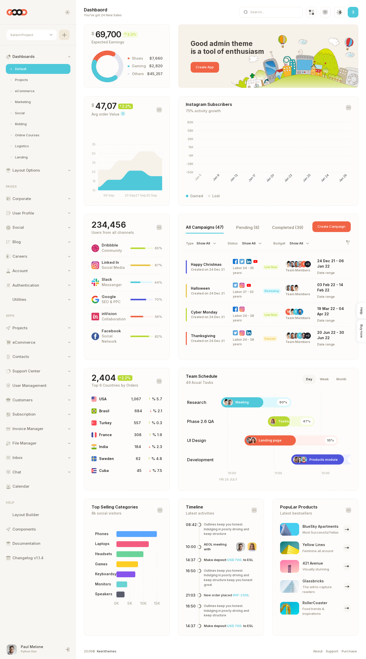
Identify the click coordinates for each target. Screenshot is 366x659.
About (318, 651)
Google (109, 296)
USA (102, 399)
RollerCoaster (314, 603)
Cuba (104, 470)
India (103, 446)
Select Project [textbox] (21, 35)
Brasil (104, 411)
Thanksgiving (203, 336)
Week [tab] (324, 379)
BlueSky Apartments (320, 526)
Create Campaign (331, 226)
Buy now (362, 331)
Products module (323, 459)
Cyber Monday (204, 312)
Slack (107, 279)
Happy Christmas (206, 264)
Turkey (105, 423)
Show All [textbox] (203, 243)
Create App (205, 67)
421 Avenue (312, 563)
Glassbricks (313, 581)
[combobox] (32, 35)
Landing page (270, 440)
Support (332, 651)
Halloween (200, 288)
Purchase (349, 651)
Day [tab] (309, 379)
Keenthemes (106, 651)
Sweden (106, 458)
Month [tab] (341, 379)
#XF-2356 (241, 595)
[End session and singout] (67, 649)
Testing (284, 421)
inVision (109, 313)
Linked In (110, 262)
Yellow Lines (313, 544)
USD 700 (234, 560)
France (105, 435)
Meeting (242, 402)
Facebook (111, 331)
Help (362, 311)
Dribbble (110, 245)
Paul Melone (32, 647)
